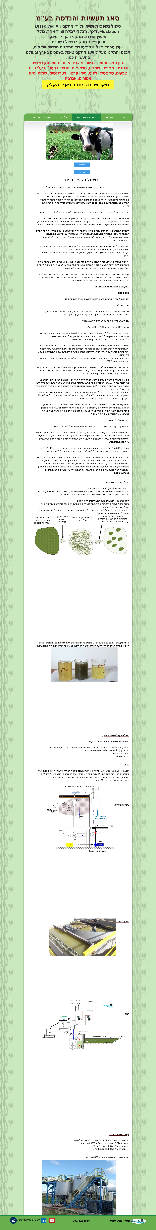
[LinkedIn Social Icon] (43, 1220)
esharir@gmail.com (28, 1219)
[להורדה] (82, 165)
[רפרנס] (82, 172)
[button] (63, 117)
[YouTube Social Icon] (52, 1220)
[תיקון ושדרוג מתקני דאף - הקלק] (78, 84)
